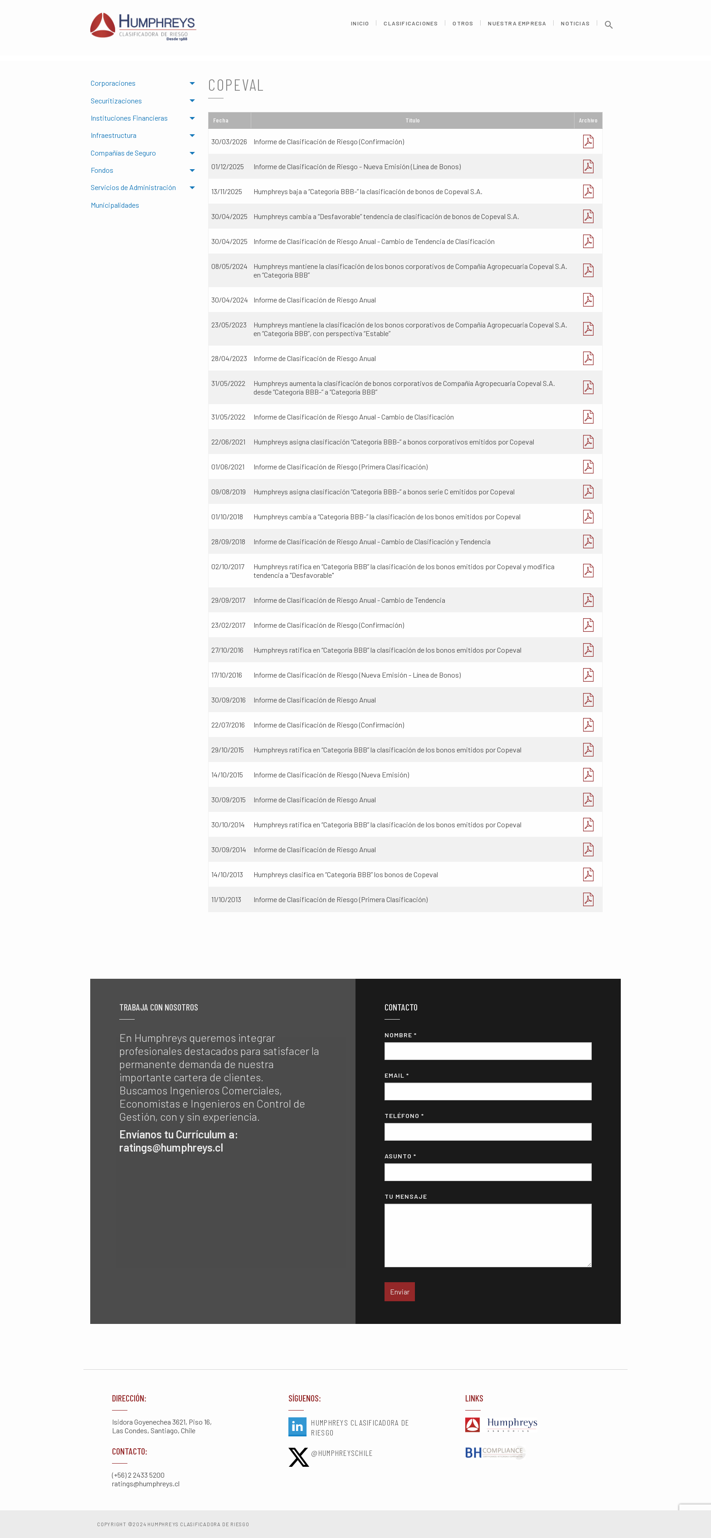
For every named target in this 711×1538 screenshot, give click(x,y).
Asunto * (488, 1166)
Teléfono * (488, 1126)
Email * (488, 1085)
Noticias (575, 26)
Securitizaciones (116, 100)
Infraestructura (113, 135)
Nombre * (488, 1045)
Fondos (102, 170)
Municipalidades (115, 204)
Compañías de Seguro (123, 152)
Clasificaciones (411, 26)
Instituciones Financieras (129, 117)
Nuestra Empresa (517, 26)
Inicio (360, 26)
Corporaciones (113, 82)
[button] (609, 30)
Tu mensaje (488, 1229)
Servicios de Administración (133, 187)
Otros (463, 26)
